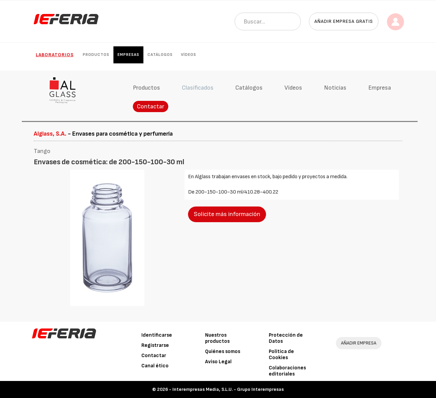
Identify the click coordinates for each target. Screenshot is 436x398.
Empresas (128, 54)
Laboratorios (55, 55)
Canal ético (155, 366)
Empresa (379, 87)
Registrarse (155, 345)
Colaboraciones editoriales (287, 371)
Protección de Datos (286, 338)
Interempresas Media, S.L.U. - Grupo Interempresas (228, 389)
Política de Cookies (281, 354)
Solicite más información (227, 214)
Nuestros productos (217, 338)
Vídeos (188, 54)
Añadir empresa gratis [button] (343, 21)
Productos (96, 54)
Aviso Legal (218, 361)
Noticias (335, 87)
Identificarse (156, 335)
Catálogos (160, 54)
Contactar (150, 106)
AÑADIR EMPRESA (358, 343)
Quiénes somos (222, 351)
